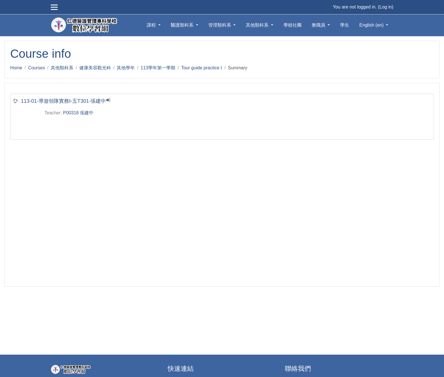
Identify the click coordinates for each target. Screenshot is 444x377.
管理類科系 (220, 25)
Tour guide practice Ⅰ (201, 67)
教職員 (319, 25)
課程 (152, 25)
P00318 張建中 (78, 112)
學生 (344, 25)
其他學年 (126, 67)
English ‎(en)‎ (372, 25)
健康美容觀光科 (95, 67)
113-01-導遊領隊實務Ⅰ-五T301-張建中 (63, 101)
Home (16, 67)
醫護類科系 (183, 25)
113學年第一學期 (158, 67)
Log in (385, 7)
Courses (36, 67)
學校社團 (292, 25)
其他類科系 (258, 25)
